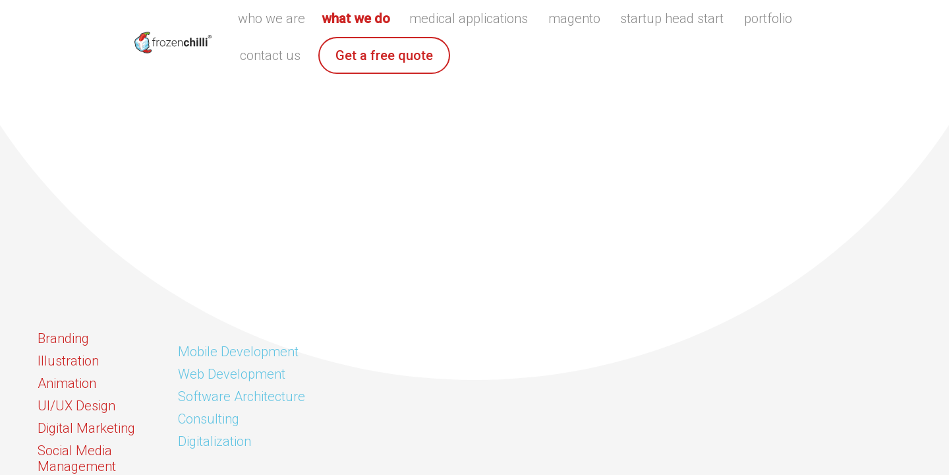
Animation (67, 383)
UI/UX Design (76, 406)
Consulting (208, 419)
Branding (63, 338)
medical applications (468, 18)
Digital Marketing (86, 428)
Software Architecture (241, 396)
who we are (271, 18)
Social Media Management (77, 458)
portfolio (768, 18)
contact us (270, 55)
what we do (356, 18)
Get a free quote (384, 55)
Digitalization (214, 441)
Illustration (68, 361)
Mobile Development (238, 352)
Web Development (231, 374)
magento (574, 18)
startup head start (672, 18)
